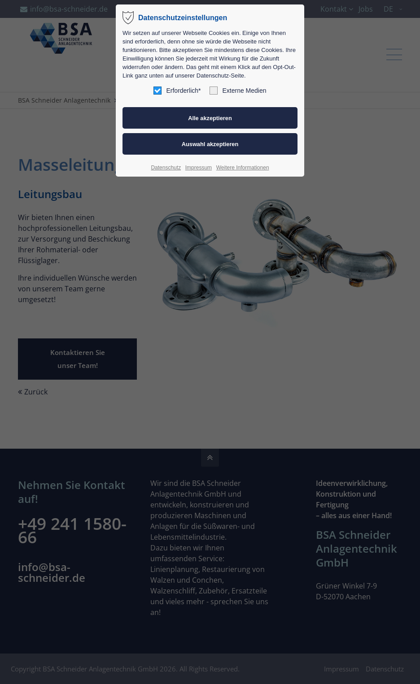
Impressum (198, 168)
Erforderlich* (177, 91)
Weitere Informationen (242, 168)
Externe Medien (238, 91)
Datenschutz (166, 168)
